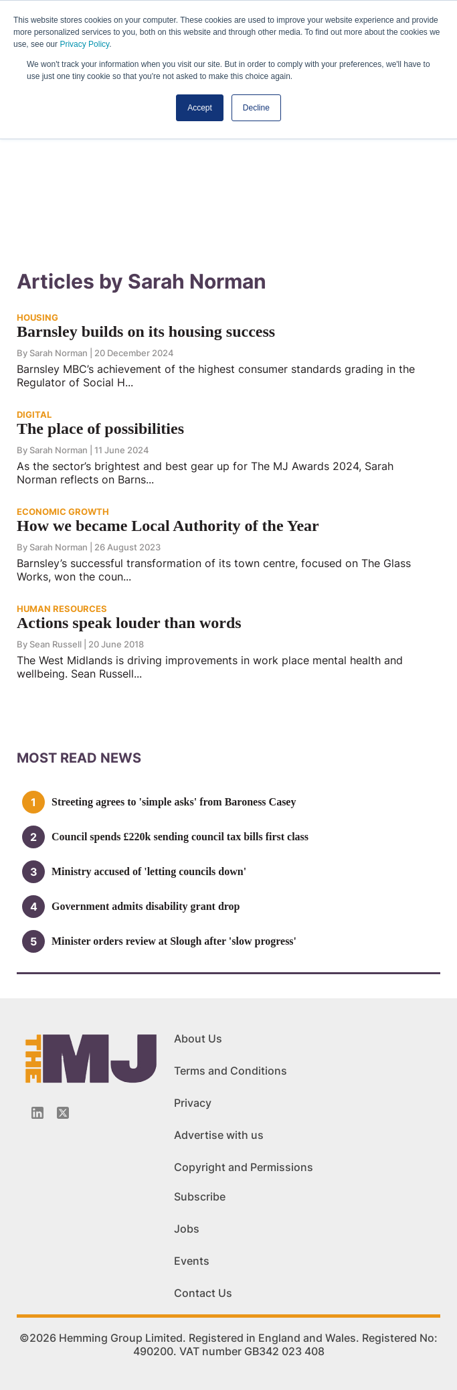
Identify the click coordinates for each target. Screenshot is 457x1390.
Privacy (192, 1102)
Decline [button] (256, 107)
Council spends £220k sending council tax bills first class (180, 836)
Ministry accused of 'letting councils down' (149, 871)
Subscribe (199, 1196)
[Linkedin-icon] (37, 1113)
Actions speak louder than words (129, 622)
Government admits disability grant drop (146, 906)
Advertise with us (219, 1135)
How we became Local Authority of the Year (168, 525)
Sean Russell (55, 644)
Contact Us (203, 1293)
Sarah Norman (58, 353)
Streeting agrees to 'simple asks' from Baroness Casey (174, 801)
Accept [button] (199, 107)
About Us (198, 1038)
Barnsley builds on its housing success (146, 331)
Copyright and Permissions (243, 1167)
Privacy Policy (84, 44)
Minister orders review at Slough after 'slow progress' (174, 941)
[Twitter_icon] (63, 1113)
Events (191, 1260)
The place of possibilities (100, 428)
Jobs (186, 1228)
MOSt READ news (79, 758)
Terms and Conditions (230, 1070)
